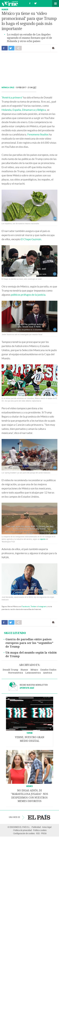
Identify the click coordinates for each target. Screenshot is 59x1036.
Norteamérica (15, 672)
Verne (10, 3)
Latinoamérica (33, 672)
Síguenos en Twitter (35, 3)
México (34, 669)
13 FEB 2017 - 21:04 (26, 87)
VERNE (30, 732)
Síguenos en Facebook (30, 3)
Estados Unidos (48, 669)
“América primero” (12, 97)
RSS (38, 833)
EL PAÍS (39, 817)
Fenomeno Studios (37, 134)
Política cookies (40, 830)
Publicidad (36, 827)
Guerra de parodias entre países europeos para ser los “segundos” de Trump (29, 643)
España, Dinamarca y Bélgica (29, 109)
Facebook (26, 606)
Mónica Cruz (8, 87)
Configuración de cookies (24, 833)
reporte (42, 539)
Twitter (33, 606)
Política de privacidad (22, 830)
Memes (29, 786)
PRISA (44, 833)
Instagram (42, 606)
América (47, 672)
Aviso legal (46, 827)
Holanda (6, 109)
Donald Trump (10, 669)
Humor (5, 9)
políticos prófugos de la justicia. (28, 294)
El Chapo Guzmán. (31, 239)
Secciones (55, 3)
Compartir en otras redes (18, 48)
